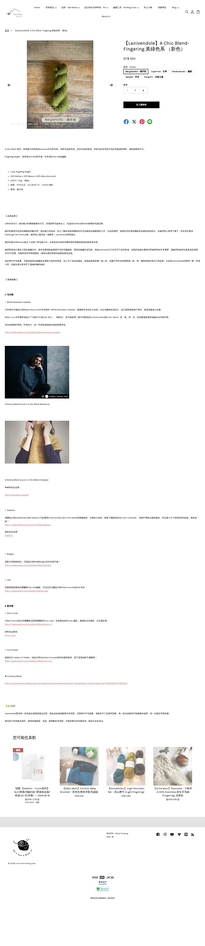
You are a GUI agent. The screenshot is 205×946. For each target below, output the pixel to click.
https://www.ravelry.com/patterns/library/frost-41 (28, 661)
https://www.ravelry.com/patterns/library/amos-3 (28, 624)
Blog (175, 7)
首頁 (7, 30)
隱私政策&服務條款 (98, 898)
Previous (9, 85)
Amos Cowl (10, 635)
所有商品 (51, 7)
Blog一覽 (110, 837)
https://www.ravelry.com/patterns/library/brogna (28, 565)
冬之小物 (148, 7)
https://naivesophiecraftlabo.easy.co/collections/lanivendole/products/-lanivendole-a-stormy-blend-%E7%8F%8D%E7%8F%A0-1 (66, 683)
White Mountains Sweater (17, 495)
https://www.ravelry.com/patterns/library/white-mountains (32, 332)
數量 (125, 85)
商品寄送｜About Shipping (117, 833)
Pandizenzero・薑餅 (182, 71)
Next (111, 85)
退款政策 (111, 898)
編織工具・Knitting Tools (126, 7)
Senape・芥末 (132, 77)
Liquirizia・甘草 (159, 71)
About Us (106, 16)
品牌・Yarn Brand (70, 7)
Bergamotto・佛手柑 (136, 71)
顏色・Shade (129, 67)
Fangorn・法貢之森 (153, 77)
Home (37, 7)
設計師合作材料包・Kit (96, 7)
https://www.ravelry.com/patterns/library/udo (26, 591)
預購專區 (162, 7)
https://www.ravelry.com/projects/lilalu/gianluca (28, 525)
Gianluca (9, 535)
